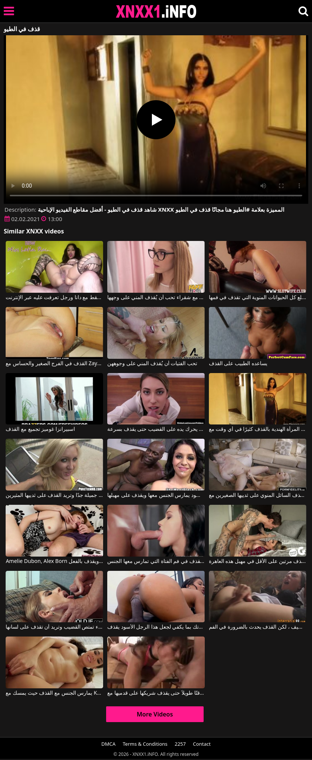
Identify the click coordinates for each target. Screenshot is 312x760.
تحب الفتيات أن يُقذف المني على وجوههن (152, 364)
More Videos (154, 714)
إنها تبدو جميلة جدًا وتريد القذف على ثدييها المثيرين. (54, 495)
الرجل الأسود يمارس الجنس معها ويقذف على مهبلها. (156, 495)
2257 (180, 743)
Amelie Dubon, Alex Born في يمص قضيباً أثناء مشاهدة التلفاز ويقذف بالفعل (54, 561)
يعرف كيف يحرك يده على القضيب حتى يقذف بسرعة (156, 429)
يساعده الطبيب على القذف (238, 364)
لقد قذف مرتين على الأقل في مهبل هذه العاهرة (257, 561)
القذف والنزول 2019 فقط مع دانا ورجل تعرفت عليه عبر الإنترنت (54, 298)
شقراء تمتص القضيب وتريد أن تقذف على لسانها (54, 627)
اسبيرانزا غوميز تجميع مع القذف (40, 429)
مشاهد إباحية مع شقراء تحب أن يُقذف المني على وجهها (156, 298)
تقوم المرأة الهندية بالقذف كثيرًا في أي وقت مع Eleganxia (257, 429)
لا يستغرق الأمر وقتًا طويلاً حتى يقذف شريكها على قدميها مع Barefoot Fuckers (156, 693)
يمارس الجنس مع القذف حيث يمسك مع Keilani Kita (54, 693)
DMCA (108, 743)
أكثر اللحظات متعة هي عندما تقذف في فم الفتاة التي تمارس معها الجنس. (156, 561)
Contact (202, 743)
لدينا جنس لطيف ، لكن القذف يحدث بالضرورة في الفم (257, 627)
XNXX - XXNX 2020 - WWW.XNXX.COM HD (156, 11)
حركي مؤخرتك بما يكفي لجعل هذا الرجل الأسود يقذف (156, 627)
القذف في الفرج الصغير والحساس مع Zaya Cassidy (54, 364)
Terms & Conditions (145, 743)
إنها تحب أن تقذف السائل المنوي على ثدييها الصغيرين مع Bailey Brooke (257, 495)
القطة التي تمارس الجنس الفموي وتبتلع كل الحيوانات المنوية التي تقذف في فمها (257, 298)
